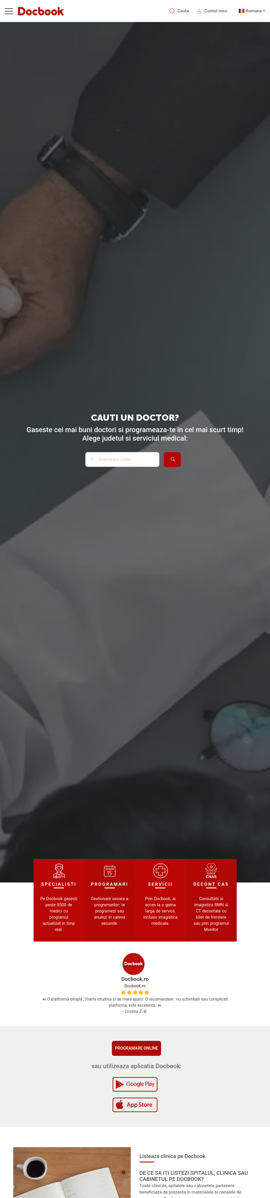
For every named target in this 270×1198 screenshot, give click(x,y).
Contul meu (215, 11)
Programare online (136, 1048)
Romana (254, 11)
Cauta (183, 11)
